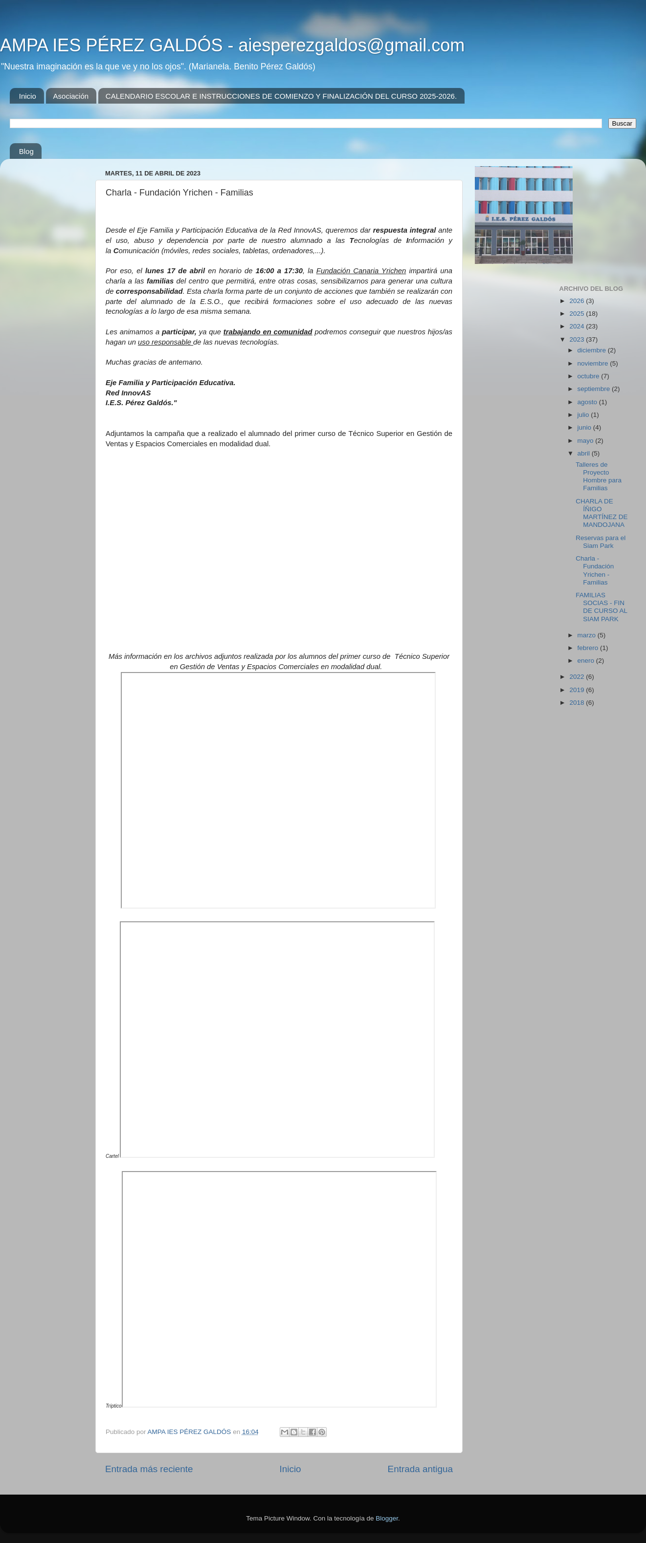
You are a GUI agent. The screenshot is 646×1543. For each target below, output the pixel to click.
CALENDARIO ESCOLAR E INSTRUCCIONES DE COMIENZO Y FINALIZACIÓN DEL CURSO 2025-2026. (281, 96)
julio (584, 414)
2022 (577, 676)
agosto (588, 402)
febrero (589, 648)
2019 (577, 690)
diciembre (593, 350)
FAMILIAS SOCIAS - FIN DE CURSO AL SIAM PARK (601, 607)
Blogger (387, 1518)
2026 (577, 300)
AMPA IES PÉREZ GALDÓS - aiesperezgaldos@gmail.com (232, 45)
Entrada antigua (420, 1469)
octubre (589, 376)
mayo (587, 440)
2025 (577, 313)
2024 (577, 326)
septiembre (595, 388)
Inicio (27, 96)
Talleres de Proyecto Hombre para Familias (599, 476)
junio (585, 427)
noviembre (594, 363)
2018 (577, 702)
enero (587, 660)
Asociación (71, 96)
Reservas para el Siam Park (600, 541)
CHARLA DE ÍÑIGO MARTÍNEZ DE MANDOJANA (601, 513)
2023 (577, 339)
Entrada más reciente (149, 1469)
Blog (26, 151)
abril (585, 453)
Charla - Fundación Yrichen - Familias (595, 570)
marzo (588, 635)
